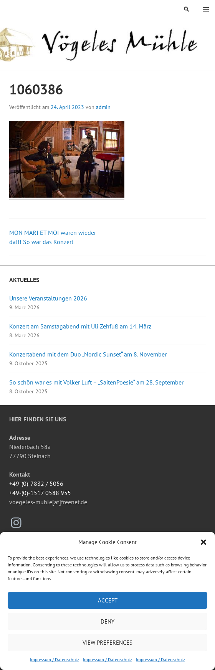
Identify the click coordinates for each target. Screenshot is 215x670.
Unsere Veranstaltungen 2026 (48, 298)
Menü (206, 9)
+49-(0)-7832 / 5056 (36, 483)
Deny (107, 621)
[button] (203, 542)
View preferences (107, 642)
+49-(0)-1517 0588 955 (40, 493)
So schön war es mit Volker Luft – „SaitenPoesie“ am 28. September (96, 382)
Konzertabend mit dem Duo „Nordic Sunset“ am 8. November (88, 354)
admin (103, 107)
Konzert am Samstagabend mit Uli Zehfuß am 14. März (80, 326)
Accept (107, 600)
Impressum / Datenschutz (54, 659)
